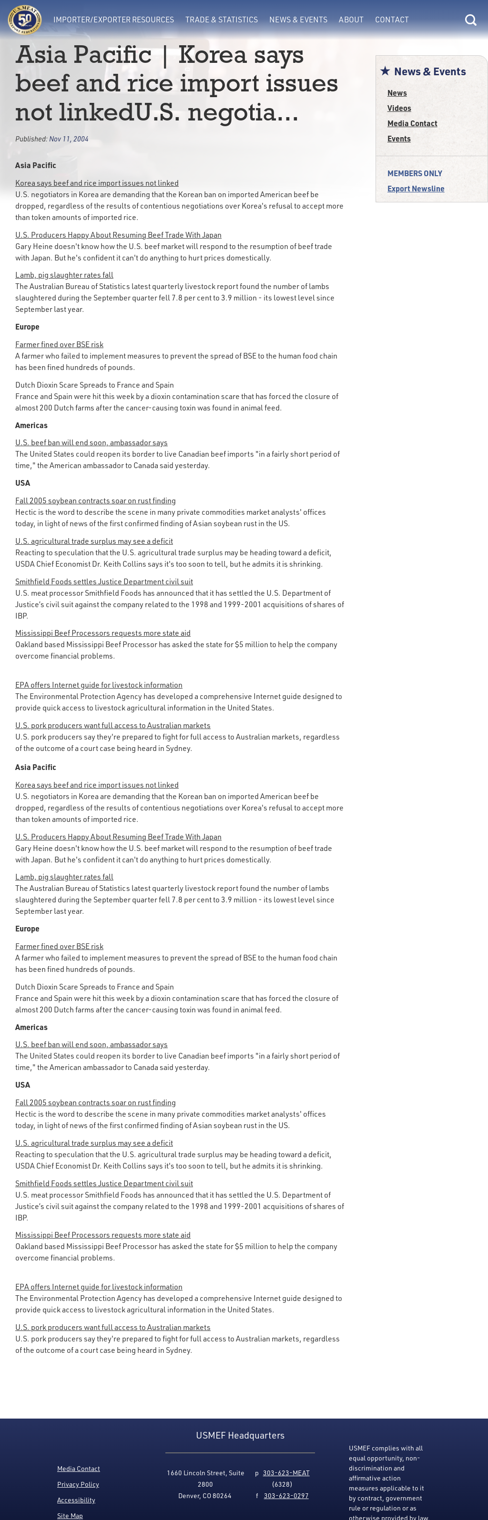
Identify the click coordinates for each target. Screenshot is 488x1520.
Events (399, 138)
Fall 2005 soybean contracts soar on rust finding (95, 500)
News (397, 93)
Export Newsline (416, 188)
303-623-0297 (286, 1495)
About (351, 19)
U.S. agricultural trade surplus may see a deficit (94, 541)
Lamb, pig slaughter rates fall (64, 275)
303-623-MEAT (286, 1473)
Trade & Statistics (221, 19)
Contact (392, 19)
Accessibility (76, 1500)
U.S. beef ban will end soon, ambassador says (91, 442)
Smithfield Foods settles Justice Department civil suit (104, 581)
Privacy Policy (78, 1484)
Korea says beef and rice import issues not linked (97, 183)
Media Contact (412, 123)
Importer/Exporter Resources (113, 19)
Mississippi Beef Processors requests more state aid (103, 633)
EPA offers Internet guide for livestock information (99, 685)
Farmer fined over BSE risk (59, 344)
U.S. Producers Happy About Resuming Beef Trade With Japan (118, 235)
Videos (399, 108)
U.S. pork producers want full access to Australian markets (113, 725)
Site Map (70, 1515)
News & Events (298, 19)
